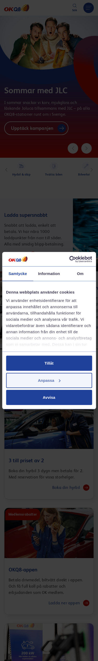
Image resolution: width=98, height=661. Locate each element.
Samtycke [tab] (17, 273)
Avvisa (49, 397)
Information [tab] (49, 273)
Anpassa (49, 380)
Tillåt (49, 363)
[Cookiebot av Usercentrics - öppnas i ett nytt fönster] (70, 259)
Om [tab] (80, 273)
